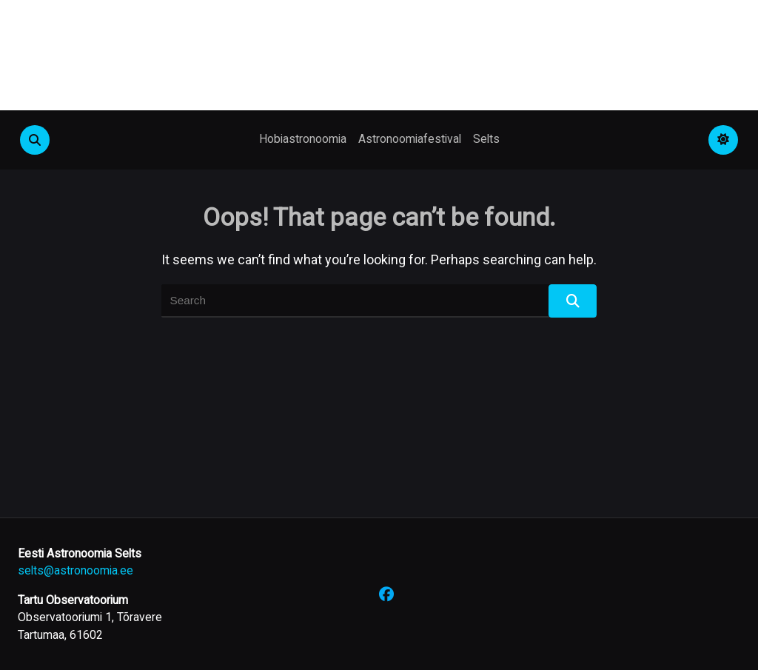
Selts (486, 139)
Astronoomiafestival (409, 139)
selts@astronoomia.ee (75, 570)
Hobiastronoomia (302, 139)
